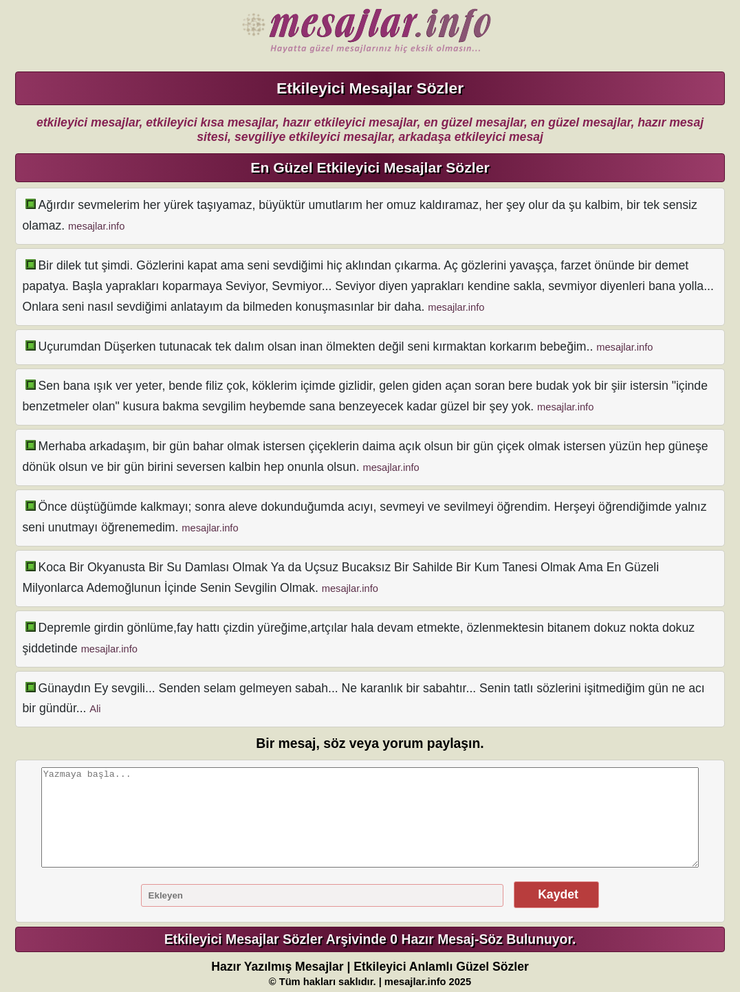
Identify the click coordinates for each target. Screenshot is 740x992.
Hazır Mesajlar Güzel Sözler (363, 30)
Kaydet (556, 894)
